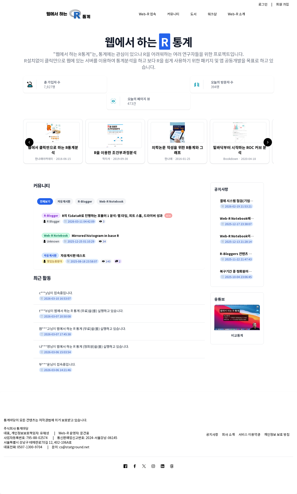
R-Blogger (85, 201)
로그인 (263, 4)
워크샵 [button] (212, 14)
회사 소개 (228, 434)
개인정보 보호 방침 (277, 434)
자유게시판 (64, 201)
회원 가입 (282, 4)
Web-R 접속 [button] (147, 14)
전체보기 (45, 201)
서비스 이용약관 (249, 434)
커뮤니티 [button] (173, 14)
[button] (53, 141)
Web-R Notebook (111, 201)
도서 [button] (193, 14)
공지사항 (212, 434)
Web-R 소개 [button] (236, 14)
